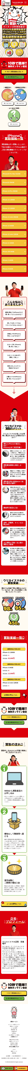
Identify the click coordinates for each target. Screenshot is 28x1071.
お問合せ (14, 1033)
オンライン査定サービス (14, 1024)
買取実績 (14, 1053)
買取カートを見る (14, 1026)
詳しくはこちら (7, 103)
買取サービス (14, 1021)
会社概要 (8, 1056)
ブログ (14, 1049)
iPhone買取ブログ (14, 1046)
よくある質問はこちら (14, 904)
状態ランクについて (14, 1041)
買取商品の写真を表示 (14, 649)
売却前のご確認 (14, 1043)
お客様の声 (14, 1031)
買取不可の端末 (14, 1044)
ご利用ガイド (14, 1036)
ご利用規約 (24, 1058)
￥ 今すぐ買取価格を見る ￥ (14, 71)
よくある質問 (14, 1028)
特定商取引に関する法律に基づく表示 (10, 1058)
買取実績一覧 (14, 1029)
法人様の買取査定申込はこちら (14, 77)
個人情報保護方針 (17, 1056)
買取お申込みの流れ (14, 1039)
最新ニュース (14, 1051)
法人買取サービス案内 (14, 1035)
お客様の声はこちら (10, 695)
